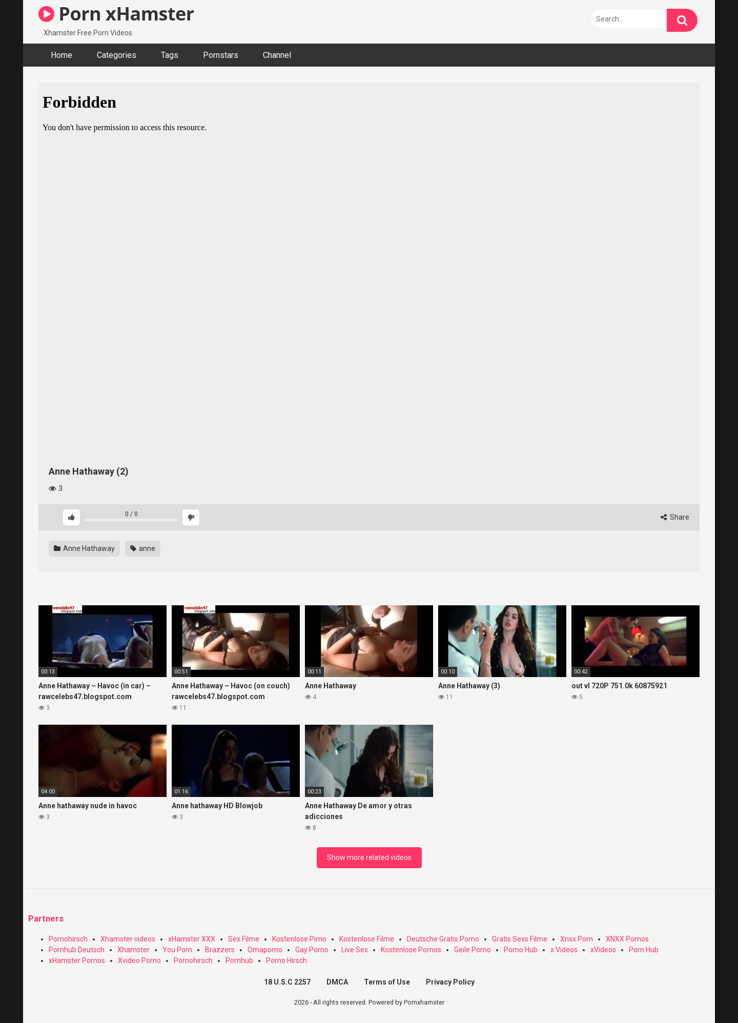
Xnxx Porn (576, 939)
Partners (46, 919)
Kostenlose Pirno (299, 939)
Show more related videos (369, 857)
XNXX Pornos (627, 939)
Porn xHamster (116, 13)
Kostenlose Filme (366, 939)
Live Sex (354, 950)
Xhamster (133, 950)
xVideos (603, 950)
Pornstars (220, 55)
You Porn (177, 950)
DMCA (337, 982)
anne (142, 548)
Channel (277, 55)
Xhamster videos (127, 939)
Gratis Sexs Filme (519, 939)
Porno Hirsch (286, 960)
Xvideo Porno (139, 960)
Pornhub (239, 960)
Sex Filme (243, 939)
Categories (116, 55)
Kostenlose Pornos (411, 950)
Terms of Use (387, 982)
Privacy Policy (450, 982)
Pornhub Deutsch (77, 950)
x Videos (564, 950)
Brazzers (220, 950)
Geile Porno (472, 950)
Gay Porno (312, 950)
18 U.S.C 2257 (287, 982)
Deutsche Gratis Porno (443, 939)
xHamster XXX (191, 939)
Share (675, 517)
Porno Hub (521, 950)
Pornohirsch (68, 939)
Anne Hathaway (84, 548)
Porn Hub (644, 950)
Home (61, 55)
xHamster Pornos (77, 960)
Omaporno (265, 950)
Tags (169, 55)
